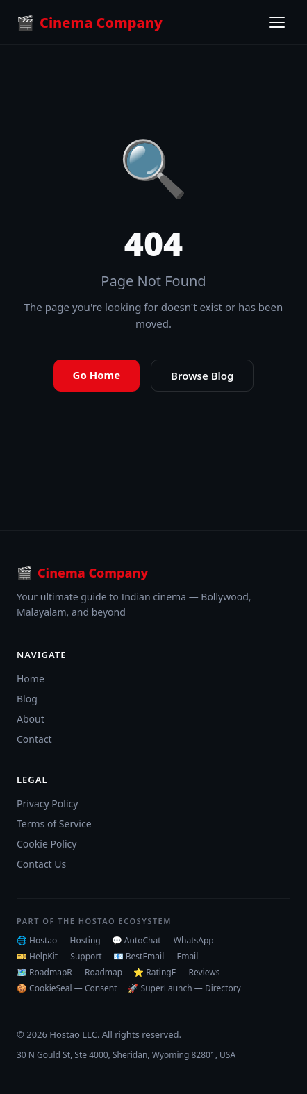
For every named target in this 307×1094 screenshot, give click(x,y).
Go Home (97, 375)
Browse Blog (202, 375)
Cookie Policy (46, 843)
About (30, 718)
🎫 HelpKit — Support (59, 956)
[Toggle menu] (277, 22)
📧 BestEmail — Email (156, 956)
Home (30, 678)
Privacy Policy (47, 803)
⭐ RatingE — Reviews (176, 972)
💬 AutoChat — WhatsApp (163, 940)
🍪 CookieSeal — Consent (67, 988)
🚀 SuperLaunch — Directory (184, 988)
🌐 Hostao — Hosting (59, 940)
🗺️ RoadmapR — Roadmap (69, 972)
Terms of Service (54, 823)
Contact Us (41, 863)
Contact (34, 739)
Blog (27, 698)
